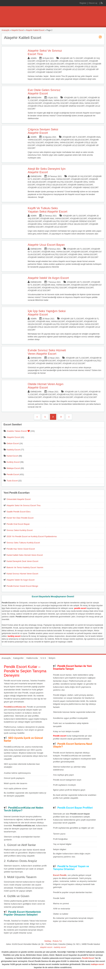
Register (83, 3)
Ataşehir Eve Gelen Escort (50, 64)
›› (68, 417)
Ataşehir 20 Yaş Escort (80, 176)
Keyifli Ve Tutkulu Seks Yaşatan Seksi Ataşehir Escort (47, 209)
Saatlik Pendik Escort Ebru (18, 511)
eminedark (35, 98)
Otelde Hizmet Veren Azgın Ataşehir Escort (45, 385)
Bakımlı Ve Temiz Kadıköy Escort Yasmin (25, 567)
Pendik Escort (13, 474)
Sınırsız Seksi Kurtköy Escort (20, 530)
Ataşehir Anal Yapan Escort (73, 61)
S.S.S (43, 658)
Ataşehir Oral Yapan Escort (59, 67)
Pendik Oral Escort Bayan (18, 524)
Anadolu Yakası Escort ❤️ (18, 431)
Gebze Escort (13, 443)
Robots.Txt (57, 941)
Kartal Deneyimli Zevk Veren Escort (22, 561)
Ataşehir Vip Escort (61, 187)
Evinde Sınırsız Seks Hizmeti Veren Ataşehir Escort (47, 352)
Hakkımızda (32, 658)
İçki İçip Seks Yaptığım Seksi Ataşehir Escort (47, 312)
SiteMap (47, 941)
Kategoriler (18, 658)
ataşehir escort (46, 947)
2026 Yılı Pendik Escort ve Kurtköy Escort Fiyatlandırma (32, 536)
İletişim (52, 658)
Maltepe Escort (13, 468)
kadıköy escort (60, 947)
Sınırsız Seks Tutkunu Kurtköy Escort (23, 542)
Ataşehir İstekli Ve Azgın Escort (48, 277)
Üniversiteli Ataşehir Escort (19, 499)
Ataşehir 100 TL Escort (71, 58)
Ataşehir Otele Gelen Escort (43, 106)
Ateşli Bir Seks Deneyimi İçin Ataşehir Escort (46, 170)
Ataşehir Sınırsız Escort (49, 69)
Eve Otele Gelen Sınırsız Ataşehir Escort (44, 91)
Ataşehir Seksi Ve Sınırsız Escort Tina (23, 505)
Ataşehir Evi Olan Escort (78, 64)
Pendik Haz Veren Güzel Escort (21, 549)
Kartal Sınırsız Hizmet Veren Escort (22, 573)
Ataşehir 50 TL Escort (47, 61)
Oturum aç (93, 3)
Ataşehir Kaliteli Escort (35, 30)
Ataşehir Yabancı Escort (49, 72)
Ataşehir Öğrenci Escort (82, 221)
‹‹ (37, 417)
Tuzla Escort (12, 480)
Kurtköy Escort (13, 462)
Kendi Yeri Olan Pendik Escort (20, 518)
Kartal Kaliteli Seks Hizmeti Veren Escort (25, 555)
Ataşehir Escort (17, 30)
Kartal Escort (12, 456)
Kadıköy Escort (13, 449)
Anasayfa (5, 30)
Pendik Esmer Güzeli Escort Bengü (22, 586)
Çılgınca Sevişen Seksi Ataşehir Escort (43, 131)
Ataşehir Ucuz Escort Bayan (46, 244)
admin (33, 58)
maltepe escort (97, 964)
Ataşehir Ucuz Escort (74, 69)
